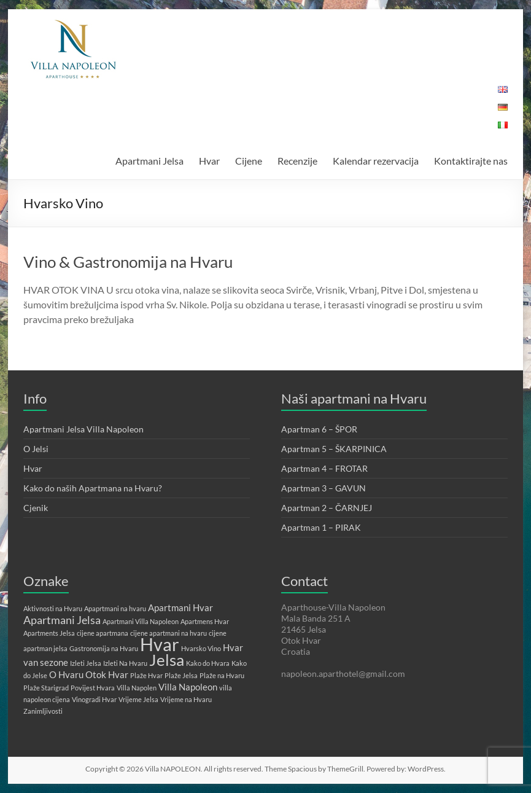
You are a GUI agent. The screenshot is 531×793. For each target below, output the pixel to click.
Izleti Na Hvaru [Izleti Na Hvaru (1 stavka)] (125, 663)
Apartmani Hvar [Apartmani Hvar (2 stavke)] (180, 607)
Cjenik (35, 507)
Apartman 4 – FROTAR (324, 468)
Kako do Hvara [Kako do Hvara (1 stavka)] (208, 663)
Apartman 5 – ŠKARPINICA (334, 448)
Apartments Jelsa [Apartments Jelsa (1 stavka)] (49, 633)
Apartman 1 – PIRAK (321, 527)
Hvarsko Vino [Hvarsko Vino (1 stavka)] (201, 648)
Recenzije (297, 160)
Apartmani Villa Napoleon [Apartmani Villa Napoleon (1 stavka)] (141, 621)
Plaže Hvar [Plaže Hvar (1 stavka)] (146, 675)
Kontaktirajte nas (471, 160)
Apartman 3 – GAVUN (323, 488)
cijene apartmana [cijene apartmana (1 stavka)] (102, 633)
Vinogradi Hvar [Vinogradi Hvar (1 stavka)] (94, 699)
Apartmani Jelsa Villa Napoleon (83, 429)
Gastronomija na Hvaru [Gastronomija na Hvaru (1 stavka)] (103, 648)
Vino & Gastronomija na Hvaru (128, 261)
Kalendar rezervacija (376, 160)
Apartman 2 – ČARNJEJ (326, 507)
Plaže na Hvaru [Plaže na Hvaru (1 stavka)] (222, 675)
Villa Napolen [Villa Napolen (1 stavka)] (137, 688)
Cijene (248, 160)
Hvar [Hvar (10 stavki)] (159, 644)
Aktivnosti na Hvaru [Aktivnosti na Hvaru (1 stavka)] (52, 608)
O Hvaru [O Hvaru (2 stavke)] (66, 674)
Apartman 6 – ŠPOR (319, 429)
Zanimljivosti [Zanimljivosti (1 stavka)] (43, 711)
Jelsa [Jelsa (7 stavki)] (166, 659)
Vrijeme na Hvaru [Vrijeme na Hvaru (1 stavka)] (186, 699)
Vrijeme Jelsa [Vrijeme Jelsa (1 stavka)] (138, 699)
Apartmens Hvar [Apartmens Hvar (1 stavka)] (204, 621)
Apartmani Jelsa (149, 160)
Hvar (209, 160)
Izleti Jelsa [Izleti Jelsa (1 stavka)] (85, 663)
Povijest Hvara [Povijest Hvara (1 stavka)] (93, 688)
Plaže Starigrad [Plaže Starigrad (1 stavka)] (46, 688)
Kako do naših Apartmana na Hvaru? (92, 488)
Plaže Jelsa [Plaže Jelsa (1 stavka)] (181, 675)
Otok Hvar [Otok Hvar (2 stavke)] (106, 674)
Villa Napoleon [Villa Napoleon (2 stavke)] (187, 686)
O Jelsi (35, 448)
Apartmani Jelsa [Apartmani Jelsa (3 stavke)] (62, 620)
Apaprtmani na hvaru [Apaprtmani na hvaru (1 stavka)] (115, 608)
